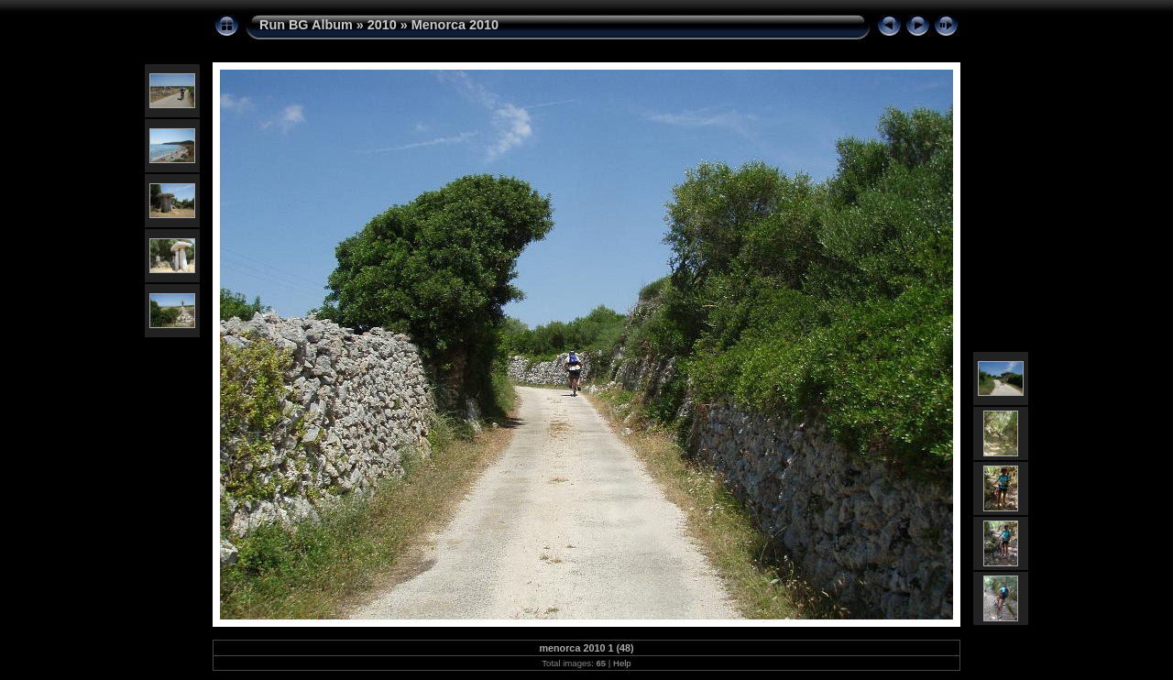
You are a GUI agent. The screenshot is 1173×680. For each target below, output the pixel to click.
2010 (382, 24)
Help (622, 663)
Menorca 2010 (455, 24)
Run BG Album (306, 24)
